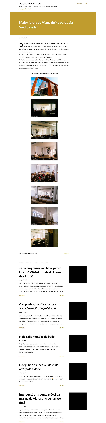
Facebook (28, 9)
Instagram (22, 9)
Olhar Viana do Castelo (30, 4)
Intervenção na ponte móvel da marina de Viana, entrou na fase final (40, 398)
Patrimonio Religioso (31, 253)
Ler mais (62, 295)
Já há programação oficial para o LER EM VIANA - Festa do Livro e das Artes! (40, 272)
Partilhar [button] (66, 253)
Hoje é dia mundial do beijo (37, 336)
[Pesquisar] (79, 4)
